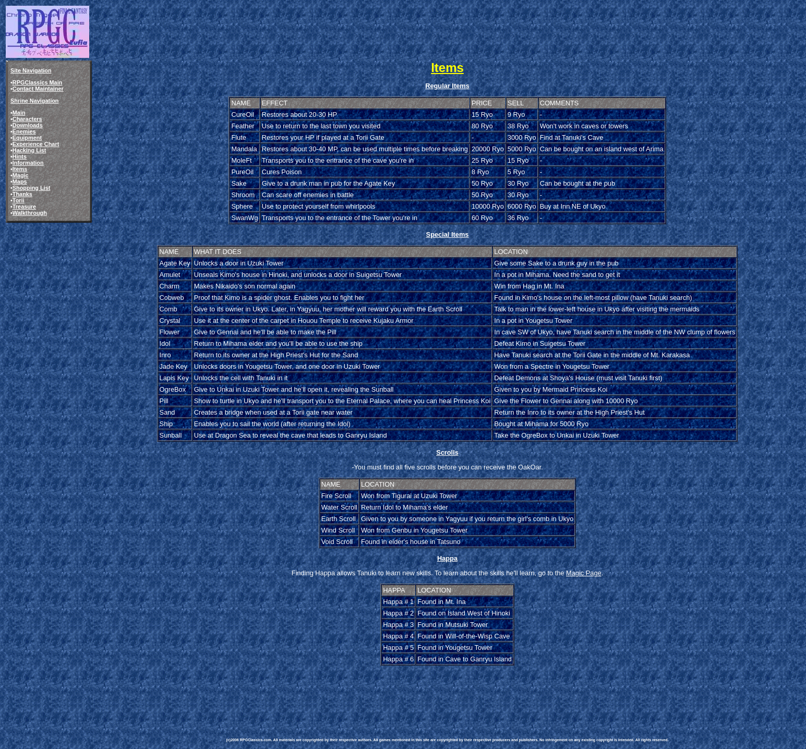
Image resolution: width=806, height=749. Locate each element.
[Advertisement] (416, 690)
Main (19, 113)
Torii (19, 200)
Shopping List (32, 188)
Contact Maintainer (38, 89)
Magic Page (584, 573)
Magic (21, 175)
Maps (20, 181)
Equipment (27, 138)
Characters (27, 119)
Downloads (28, 125)
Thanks (22, 194)
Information (28, 163)
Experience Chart (36, 144)
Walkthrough (30, 213)
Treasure (24, 206)
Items (20, 169)
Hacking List (29, 150)
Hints (20, 156)
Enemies (24, 131)
